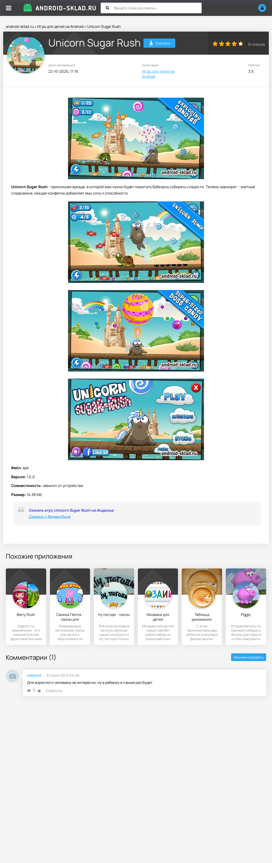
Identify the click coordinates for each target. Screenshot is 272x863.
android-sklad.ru (19, 26)
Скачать (159, 44)
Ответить (54, 690)
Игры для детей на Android (60, 26)
